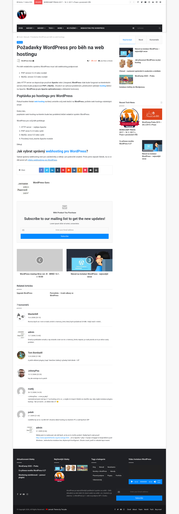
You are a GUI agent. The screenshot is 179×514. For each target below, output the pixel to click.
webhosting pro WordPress (66, 151)
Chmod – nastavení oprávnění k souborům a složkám (140, 71)
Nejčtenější (127, 40)
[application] (145, 474)
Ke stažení (71, 28)
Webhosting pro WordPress (92, 28)
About (135, 509)
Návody (29, 28)
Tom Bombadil (35, 352)
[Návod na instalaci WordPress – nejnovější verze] (126, 52)
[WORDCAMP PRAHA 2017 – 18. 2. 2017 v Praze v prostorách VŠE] (129, 118)
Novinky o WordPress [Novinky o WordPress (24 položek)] (100, 471)
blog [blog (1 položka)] (94, 467)
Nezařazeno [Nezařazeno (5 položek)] (111, 467)
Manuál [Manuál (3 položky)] (101, 467)
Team (140, 509)
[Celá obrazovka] (159, 481)
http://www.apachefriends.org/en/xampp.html (52, 438)
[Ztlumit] (155, 481)
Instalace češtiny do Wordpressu (132, 87)
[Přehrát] (132, 481)
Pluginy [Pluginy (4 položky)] (109, 475)
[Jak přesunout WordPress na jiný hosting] (126, 63)
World (146, 509)
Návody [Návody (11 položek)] (112, 471)
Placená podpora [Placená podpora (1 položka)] (98, 475)
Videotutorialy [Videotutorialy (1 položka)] (97, 480)
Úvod (21, 28)
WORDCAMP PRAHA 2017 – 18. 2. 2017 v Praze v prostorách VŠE (67, 2)
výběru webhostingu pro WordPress (42, 160)
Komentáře (154, 40)
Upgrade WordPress (24, 293)
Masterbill (33, 314)
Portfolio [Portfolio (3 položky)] (118, 475)
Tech (51, 28)
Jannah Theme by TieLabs (57, 509)
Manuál (26, 37)
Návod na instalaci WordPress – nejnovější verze (151, 156)
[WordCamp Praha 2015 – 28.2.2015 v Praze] (152, 114)
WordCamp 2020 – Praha (144, 76)
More (60, 28)
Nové (141, 40)
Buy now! (158, 509)
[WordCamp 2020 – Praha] (126, 79)
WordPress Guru (26, 61)
